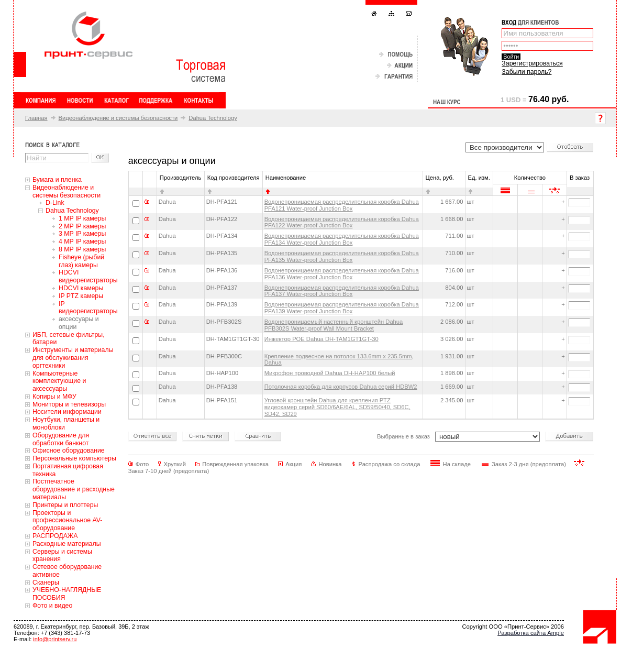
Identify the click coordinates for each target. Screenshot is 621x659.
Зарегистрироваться (532, 63)
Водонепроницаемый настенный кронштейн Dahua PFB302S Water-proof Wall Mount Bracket (333, 325)
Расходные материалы (66, 543)
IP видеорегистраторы (88, 307)
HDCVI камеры (81, 288)
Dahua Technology (212, 118)
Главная (36, 118)
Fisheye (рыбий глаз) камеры (81, 261)
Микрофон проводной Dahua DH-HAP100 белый (329, 373)
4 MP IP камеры (82, 241)
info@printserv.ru (54, 639)
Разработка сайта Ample (530, 633)
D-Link (55, 202)
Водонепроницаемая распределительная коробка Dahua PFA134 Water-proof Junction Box (341, 239)
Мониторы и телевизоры (69, 404)
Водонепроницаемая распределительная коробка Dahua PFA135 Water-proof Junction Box (341, 256)
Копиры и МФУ (54, 396)
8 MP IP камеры (82, 249)
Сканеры (45, 582)
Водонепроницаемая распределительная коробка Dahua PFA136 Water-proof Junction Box (341, 273)
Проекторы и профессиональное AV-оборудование (67, 520)
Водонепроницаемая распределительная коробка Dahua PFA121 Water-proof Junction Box (341, 205)
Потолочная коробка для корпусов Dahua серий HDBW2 (340, 386)
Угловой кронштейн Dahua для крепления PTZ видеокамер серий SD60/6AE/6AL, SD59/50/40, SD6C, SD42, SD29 (337, 407)
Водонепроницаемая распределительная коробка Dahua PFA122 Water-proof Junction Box (341, 222)
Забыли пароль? (526, 71)
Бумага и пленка (57, 179)
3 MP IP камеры (82, 233)
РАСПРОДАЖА (54, 536)
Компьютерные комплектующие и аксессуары (59, 381)
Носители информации (67, 411)
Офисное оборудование (68, 450)
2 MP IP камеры (82, 226)
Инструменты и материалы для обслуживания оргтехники (73, 357)
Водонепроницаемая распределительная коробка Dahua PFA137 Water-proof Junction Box (341, 291)
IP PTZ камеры (81, 296)
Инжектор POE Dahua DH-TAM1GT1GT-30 (321, 339)
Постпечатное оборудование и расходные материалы (73, 489)
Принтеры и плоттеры (65, 505)
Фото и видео (52, 605)
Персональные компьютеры (74, 458)
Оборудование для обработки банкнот (60, 439)
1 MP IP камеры (82, 218)
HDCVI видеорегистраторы (88, 276)
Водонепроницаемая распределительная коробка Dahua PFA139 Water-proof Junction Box (341, 307)
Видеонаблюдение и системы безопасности (118, 118)
